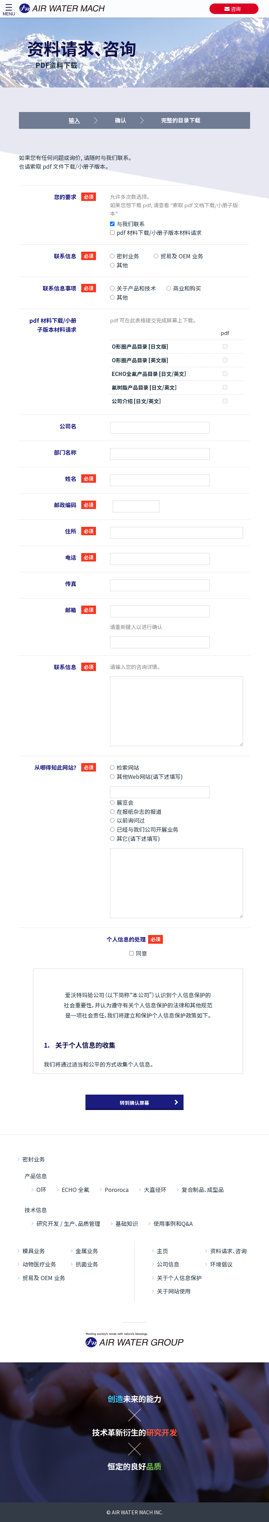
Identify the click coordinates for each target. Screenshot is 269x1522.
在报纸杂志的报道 (135, 811)
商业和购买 (183, 288)
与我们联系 (127, 223)
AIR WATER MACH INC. (137, 1512)
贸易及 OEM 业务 (178, 256)
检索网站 (124, 767)
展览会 (121, 802)
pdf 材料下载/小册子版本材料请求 (156, 232)
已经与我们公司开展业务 (144, 829)
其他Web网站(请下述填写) (146, 776)
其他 (119, 265)
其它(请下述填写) (135, 838)
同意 (138, 953)
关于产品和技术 (133, 288)
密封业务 (124, 256)
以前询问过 (127, 820)
